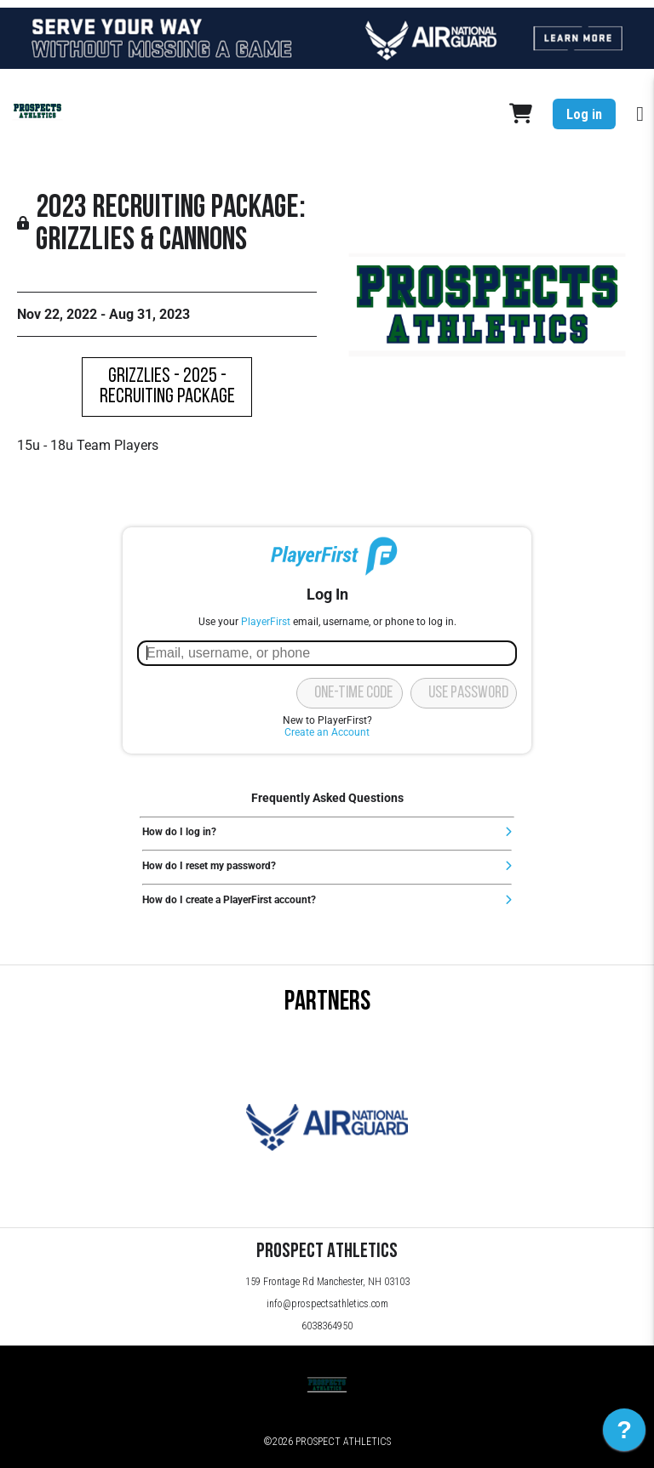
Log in (584, 114)
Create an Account (327, 732)
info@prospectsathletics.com (327, 1304)
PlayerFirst (265, 622)
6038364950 (327, 1326)
